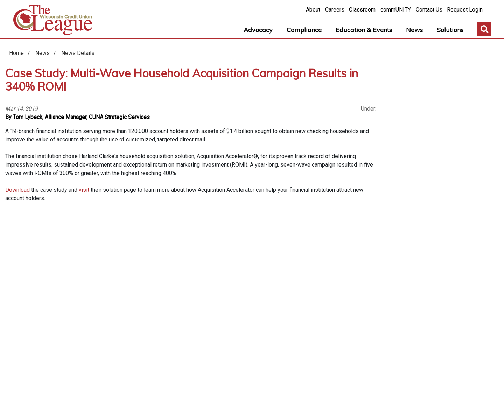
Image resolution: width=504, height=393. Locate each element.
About (313, 9)
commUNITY (395, 9)
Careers (334, 9)
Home (53, 20)
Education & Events (364, 30)
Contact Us (429, 9)
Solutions (450, 30)
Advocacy (258, 30)
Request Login (465, 9)
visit (84, 190)
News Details (77, 53)
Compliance (304, 30)
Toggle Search (484, 29)
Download (17, 190)
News (414, 30)
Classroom (362, 9)
